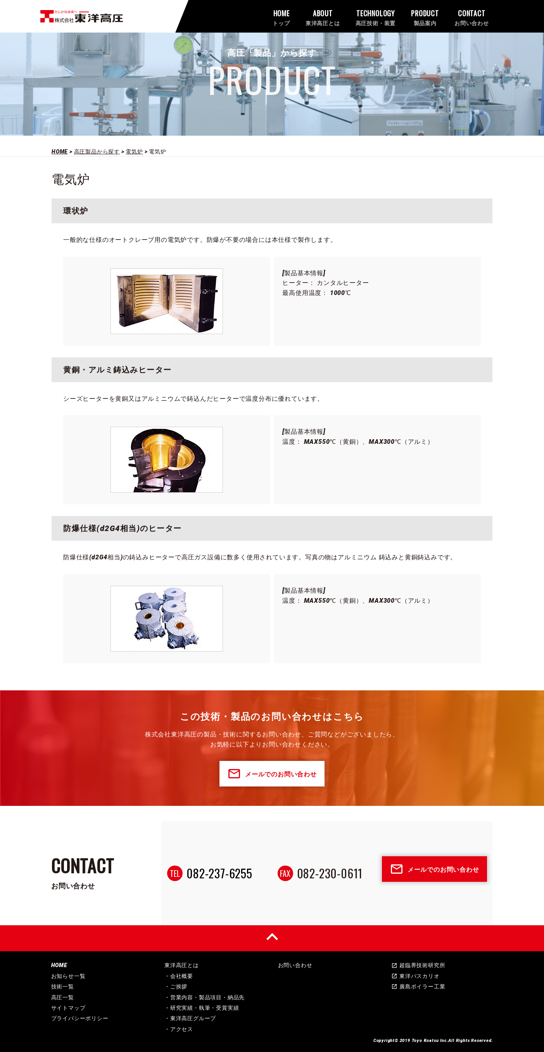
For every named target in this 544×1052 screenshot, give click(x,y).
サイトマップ (68, 1008)
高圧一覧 (62, 997)
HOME (59, 965)
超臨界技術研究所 (418, 965)
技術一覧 (62, 986)
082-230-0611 (330, 873)
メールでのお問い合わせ (272, 774)
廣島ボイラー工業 (418, 986)
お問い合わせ (295, 965)
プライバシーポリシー (80, 1018)
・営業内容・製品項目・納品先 (204, 997)
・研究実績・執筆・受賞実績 (201, 1008)
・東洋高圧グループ (190, 1018)
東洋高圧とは (181, 965)
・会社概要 (178, 976)
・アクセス (178, 1029)
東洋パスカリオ (415, 976)
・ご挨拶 (175, 986)
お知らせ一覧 (68, 976)
